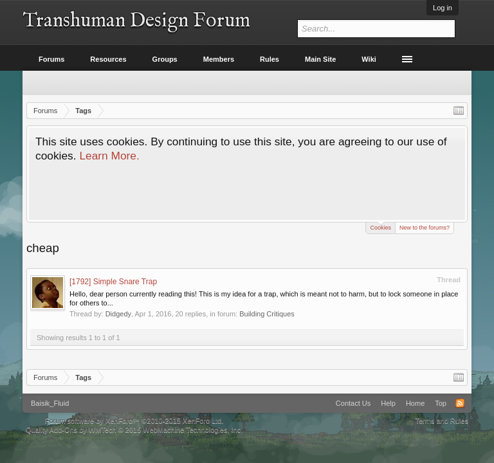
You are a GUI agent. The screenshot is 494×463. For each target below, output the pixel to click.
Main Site (320, 59)
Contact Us (353, 403)
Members (218, 59)
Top (440, 403)
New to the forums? (424, 227)
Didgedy (118, 314)
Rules (269, 59)
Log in (442, 8)
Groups (165, 59)
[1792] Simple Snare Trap (113, 281)
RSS (460, 403)
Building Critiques (267, 314)
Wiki (368, 59)
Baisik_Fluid (50, 403)
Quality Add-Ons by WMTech (134, 429)
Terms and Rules (441, 420)
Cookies (380, 226)
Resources (108, 59)
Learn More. (109, 155)
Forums (51, 59)
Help (388, 403)
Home (415, 403)
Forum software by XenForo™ (134, 420)
